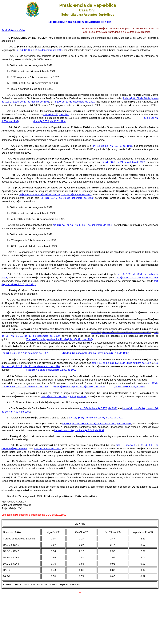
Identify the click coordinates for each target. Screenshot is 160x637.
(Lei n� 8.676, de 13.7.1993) (49, 121)
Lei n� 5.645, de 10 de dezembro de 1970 (67, 197)
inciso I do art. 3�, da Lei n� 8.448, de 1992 (79, 430)
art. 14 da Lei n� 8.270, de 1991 (112, 145)
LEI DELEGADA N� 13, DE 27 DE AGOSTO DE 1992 (80, 22)
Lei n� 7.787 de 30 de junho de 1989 (136, 277)
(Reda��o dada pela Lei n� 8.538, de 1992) (79, 386)
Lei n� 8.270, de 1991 (56, 114)
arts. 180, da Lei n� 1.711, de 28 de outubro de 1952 (121, 332)
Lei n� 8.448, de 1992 (47, 448)
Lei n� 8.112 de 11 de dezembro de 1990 (39, 50)
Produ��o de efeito (13, 30)
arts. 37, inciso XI (126, 445)
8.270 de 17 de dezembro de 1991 (74, 101)
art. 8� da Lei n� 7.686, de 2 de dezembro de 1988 (82, 225)
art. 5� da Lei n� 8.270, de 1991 (99, 408)
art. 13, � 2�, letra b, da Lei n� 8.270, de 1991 (96, 417)
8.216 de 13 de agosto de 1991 (31, 101)
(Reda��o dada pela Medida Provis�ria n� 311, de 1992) (59, 339)
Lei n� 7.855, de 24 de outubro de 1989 (123, 162)
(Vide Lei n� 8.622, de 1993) (130, 386)
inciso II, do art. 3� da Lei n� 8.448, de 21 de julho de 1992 (96, 423)
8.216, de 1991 (78, 396)
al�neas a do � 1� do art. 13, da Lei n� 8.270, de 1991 (55, 194)
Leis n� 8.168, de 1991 (54, 396)
